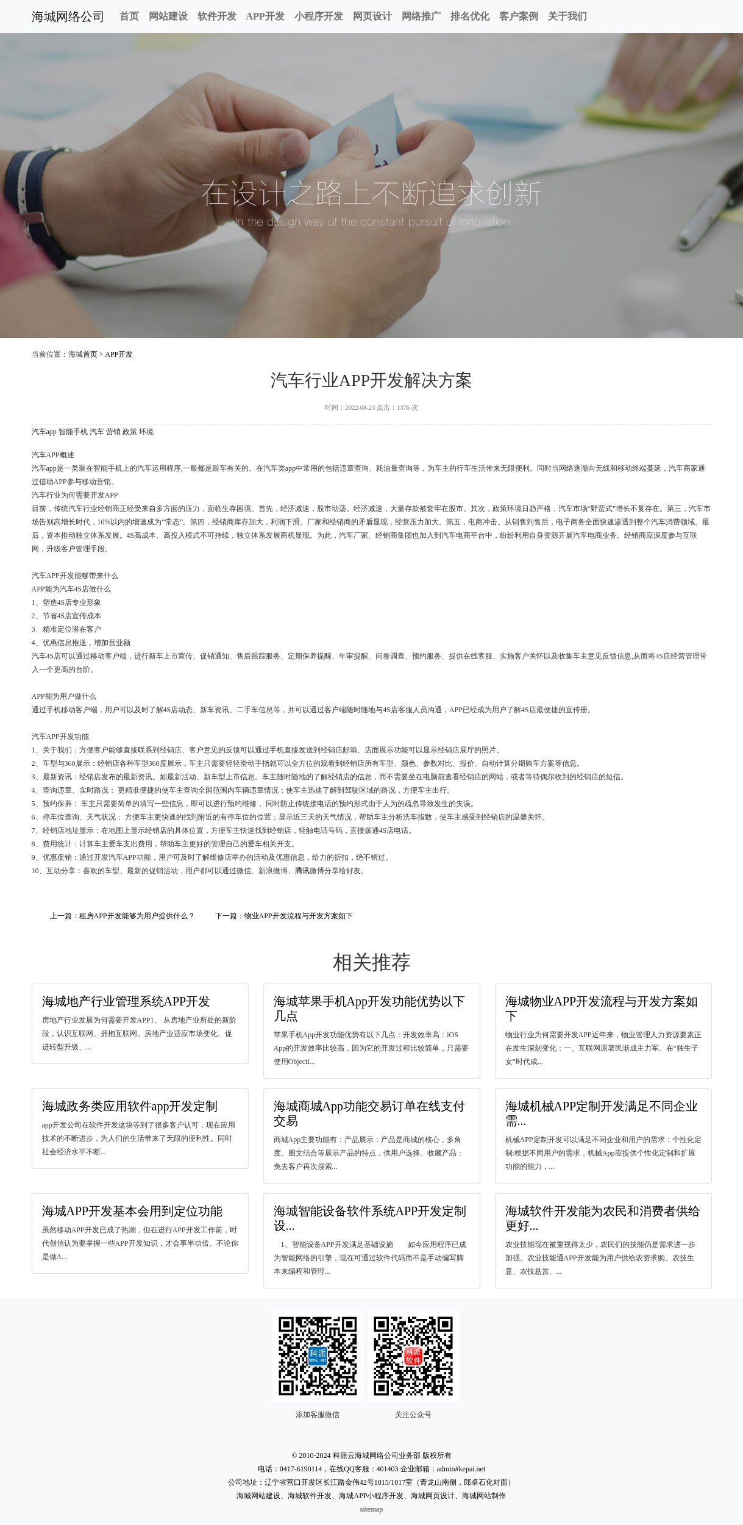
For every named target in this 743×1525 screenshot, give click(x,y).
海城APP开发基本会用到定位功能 (132, 1211)
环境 (146, 431)
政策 (130, 431)
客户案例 (518, 16)
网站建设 (168, 16)
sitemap (371, 1509)
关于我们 (567, 16)
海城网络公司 (68, 16)
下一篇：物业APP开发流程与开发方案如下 (284, 916)
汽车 (97, 431)
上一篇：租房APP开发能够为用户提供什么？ (122, 916)
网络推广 (421, 16)
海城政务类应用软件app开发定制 (130, 1106)
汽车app (44, 431)
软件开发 (216, 16)
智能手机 (73, 431)
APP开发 (265, 16)
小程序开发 (318, 16)
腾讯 (302, 870)
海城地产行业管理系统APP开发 (126, 1001)
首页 (129, 16)
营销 (113, 431)
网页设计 (372, 16)
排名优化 (469, 16)
